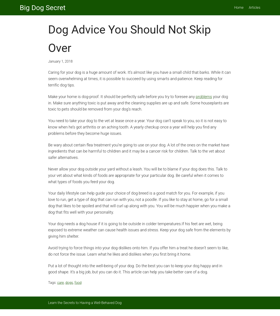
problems (204, 96)
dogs (69, 283)
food (78, 283)
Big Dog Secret (42, 8)
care (60, 283)
